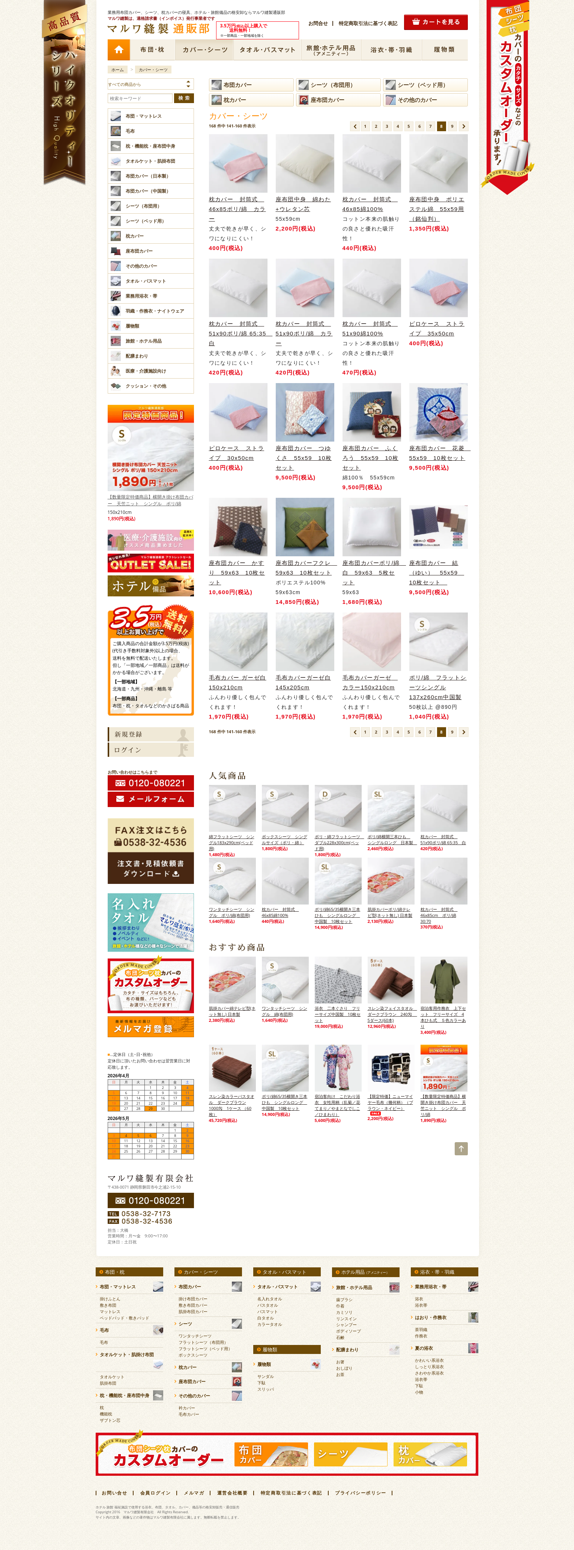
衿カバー (187, 1408)
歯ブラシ (344, 1299)
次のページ (464, 126)
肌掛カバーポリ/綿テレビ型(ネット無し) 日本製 (390, 912)
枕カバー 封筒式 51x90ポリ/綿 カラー (304, 333)
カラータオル (269, 1324)
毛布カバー (189, 1414)
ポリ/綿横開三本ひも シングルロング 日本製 (391, 839)
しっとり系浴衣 (429, 1366)
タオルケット (112, 1376)
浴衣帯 (421, 1305)
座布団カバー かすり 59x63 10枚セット (237, 573)
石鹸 (340, 1337)
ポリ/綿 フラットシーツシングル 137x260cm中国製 (438, 687)
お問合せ (318, 23)
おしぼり (344, 1368)
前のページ (355, 126)
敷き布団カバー (193, 1305)
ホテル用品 (365, 1271)
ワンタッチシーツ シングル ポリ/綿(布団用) (231, 912)
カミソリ (344, 1312)
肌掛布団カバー (193, 1311)
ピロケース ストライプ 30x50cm (238, 453)
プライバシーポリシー (360, 1493)
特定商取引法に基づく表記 (368, 23)
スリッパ (265, 1389)
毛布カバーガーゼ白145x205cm (303, 682)
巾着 (340, 1306)
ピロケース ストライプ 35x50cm (438, 328)
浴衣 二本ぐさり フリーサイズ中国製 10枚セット (338, 1014)
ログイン (151, 750)
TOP (461, 1148)
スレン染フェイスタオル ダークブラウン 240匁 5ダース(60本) (391, 1014)
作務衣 (421, 1336)
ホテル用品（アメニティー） (331, 49)
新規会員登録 (151, 734)
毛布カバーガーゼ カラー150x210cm (370, 682)
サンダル (265, 1376)
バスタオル (267, 1305)
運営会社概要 (232, 1493)
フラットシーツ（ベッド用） (205, 1348)
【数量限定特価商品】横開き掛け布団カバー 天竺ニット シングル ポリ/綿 (151, 457)
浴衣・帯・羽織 (391, 49)
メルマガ (194, 1493)
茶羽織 (421, 1329)
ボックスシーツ (193, 1355)
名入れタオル (269, 1298)
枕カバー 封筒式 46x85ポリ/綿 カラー (237, 209)
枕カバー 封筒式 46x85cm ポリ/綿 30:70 (439, 915)
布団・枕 (152, 49)
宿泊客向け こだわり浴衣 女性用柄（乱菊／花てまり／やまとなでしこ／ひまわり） (337, 1105)
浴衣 (419, 1298)
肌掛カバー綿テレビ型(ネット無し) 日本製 (232, 1011)
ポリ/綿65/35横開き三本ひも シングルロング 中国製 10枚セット (338, 915)
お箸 (340, 1361)
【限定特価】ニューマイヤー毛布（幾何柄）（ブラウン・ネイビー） (390, 1104)
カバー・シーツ (204, 49)
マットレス (110, 1311)
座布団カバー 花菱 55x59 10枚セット (438, 453)
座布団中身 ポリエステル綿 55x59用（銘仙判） (437, 209)
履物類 (445, 49)
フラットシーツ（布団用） (203, 1342)
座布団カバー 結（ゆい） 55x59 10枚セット (436, 573)
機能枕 (106, 1414)
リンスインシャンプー (346, 1321)
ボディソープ (348, 1331)
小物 (419, 1392)
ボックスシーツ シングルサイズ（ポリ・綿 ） (284, 839)
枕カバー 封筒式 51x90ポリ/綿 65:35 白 (238, 333)
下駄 (261, 1382)
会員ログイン (155, 1493)
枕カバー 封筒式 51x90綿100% (370, 328)
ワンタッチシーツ (195, 1336)
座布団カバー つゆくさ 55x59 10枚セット (304, 458)
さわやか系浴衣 (429, 1373)
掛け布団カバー (193, 1298)
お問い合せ (115, 1493)
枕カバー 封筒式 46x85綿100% (370, 204)
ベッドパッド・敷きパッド (124, 1318)
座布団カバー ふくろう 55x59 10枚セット (371, 458)
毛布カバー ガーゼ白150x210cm (237, 682)
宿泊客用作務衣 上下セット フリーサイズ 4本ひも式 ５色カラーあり (443, 1017)
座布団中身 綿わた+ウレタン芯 (303, 204)
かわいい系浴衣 (429, 1360)
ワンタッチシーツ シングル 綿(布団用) (284, 1011)
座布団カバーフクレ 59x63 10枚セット (305, 568)
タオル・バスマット (267, 49)
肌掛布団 (108, 1383)
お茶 (340, 1374)
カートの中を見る (436, 22)
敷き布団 (108, 1305)
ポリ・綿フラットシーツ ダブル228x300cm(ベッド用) (338, 842)
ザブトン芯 (110, 1420)
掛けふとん (110, 1298)
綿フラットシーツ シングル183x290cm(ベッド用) (231, 842)
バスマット (267, 1311)
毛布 (104, 1342)
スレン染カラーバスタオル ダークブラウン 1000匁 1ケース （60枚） (231, 1105)
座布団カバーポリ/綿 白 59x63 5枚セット (372, 573)
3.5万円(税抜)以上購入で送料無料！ (151, 619)
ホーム (118, 49)
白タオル (265, 1318)
